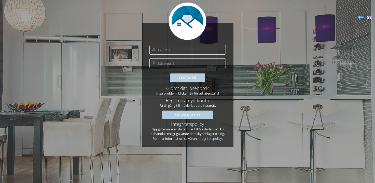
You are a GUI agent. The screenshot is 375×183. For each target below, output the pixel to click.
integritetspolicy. (210, 138)
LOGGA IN (187, 77)
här (190, 93)
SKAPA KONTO (187, 114)
